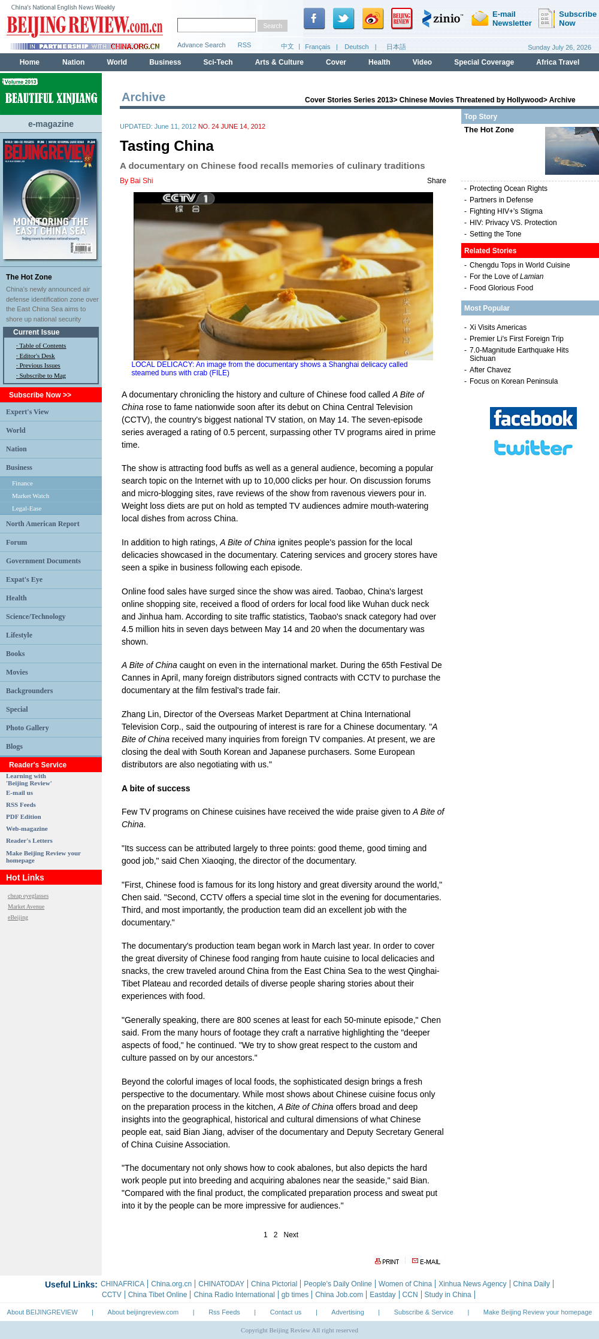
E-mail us (19, 792)
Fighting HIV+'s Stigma (506, 211)
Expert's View (27, 412)
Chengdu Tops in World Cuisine (520, 265)
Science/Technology (36, 616)
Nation (16, 449)
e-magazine (51, 124)
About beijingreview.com (143, 1312)
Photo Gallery (27, 728)
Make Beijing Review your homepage (537, 1312)
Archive (562, 100)
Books (15, 653)
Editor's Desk (37, 355)
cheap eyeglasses (28, 895)
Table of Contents (42, 345)
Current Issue (36, 332)
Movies (17, 672)
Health (16, 598)
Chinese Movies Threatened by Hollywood (471, 100)
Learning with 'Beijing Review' (29, 779)
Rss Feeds (224, 1312)
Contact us (286, 1312)
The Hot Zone (29, 277)
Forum (16, 542)
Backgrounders (29, 691)
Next (291, 1235)
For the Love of (506, 276)
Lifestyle (19, 635)
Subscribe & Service (423, 1312)
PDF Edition (23, 816)
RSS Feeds (21, 804)
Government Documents (43, 561)
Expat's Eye (24, 579)
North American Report (43, 524)
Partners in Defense (501, 200)
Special (17, 709)
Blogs (14, 746)
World (16, 430)
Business (19, 467)
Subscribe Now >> (40, 395)
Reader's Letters (29, 840)
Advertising (347, 1312)
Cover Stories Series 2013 (349, 100)
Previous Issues (40, 365)
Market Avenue (26, 906)
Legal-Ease (26, 508)
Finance (22, 483)
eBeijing (18, 917)
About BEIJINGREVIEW (42, 1312)
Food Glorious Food (501, 288)
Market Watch (30, 495)
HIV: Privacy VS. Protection (513, 222)
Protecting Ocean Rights (508, 188)
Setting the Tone (496, 234)
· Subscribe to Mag (41, 375)
